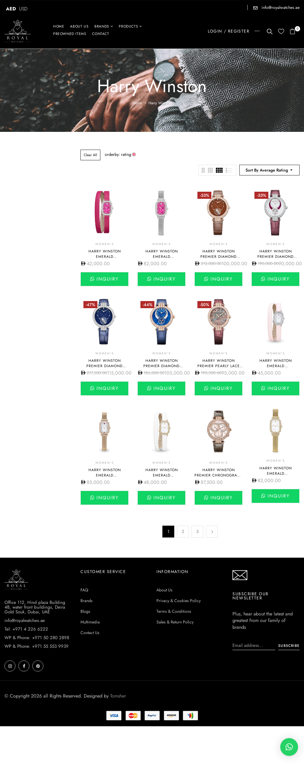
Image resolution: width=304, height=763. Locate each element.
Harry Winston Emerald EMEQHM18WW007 (276, 366)
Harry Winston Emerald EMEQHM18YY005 (161, 475)
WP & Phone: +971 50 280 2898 (36, 674)
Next (212, 532)
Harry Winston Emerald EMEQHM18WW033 (104, 257)
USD (23, 8)
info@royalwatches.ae (280, 7)
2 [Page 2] (183, 531)
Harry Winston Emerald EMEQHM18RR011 (104, 475)
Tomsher (118, 732)
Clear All (90, 155)
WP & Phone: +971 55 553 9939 (36, 683)
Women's (104, 244)
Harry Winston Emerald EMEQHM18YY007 (275, 474)
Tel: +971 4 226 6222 (26, 666)
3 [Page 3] (197, 531)
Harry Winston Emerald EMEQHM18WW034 (161, 257)
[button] (295, 32)
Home (137, 103)
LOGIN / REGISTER (228, 31)
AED (11, 8)
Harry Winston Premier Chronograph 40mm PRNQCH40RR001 (218, 475)
